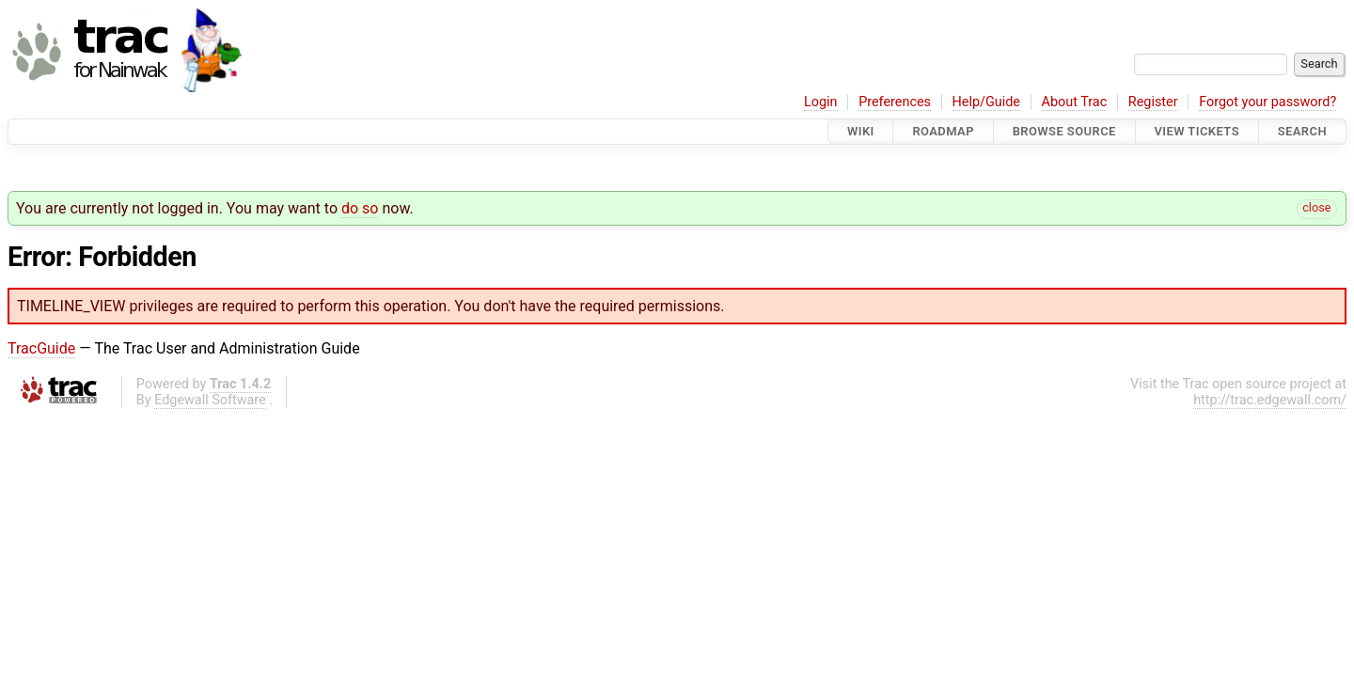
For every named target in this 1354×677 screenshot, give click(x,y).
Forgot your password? (1267, 102)
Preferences (894, 102)
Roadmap (943, 131)
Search (1302, 131)
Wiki (860, 131)
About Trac (1075, 102)
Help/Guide (986, 102)
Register (1153, 102)
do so (360, 208)
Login (821, 102)
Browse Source (1064, 131)
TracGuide (41, 348)
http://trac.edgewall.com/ (1269, 400)
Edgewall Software (210, 400)
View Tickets (1197, 131)
